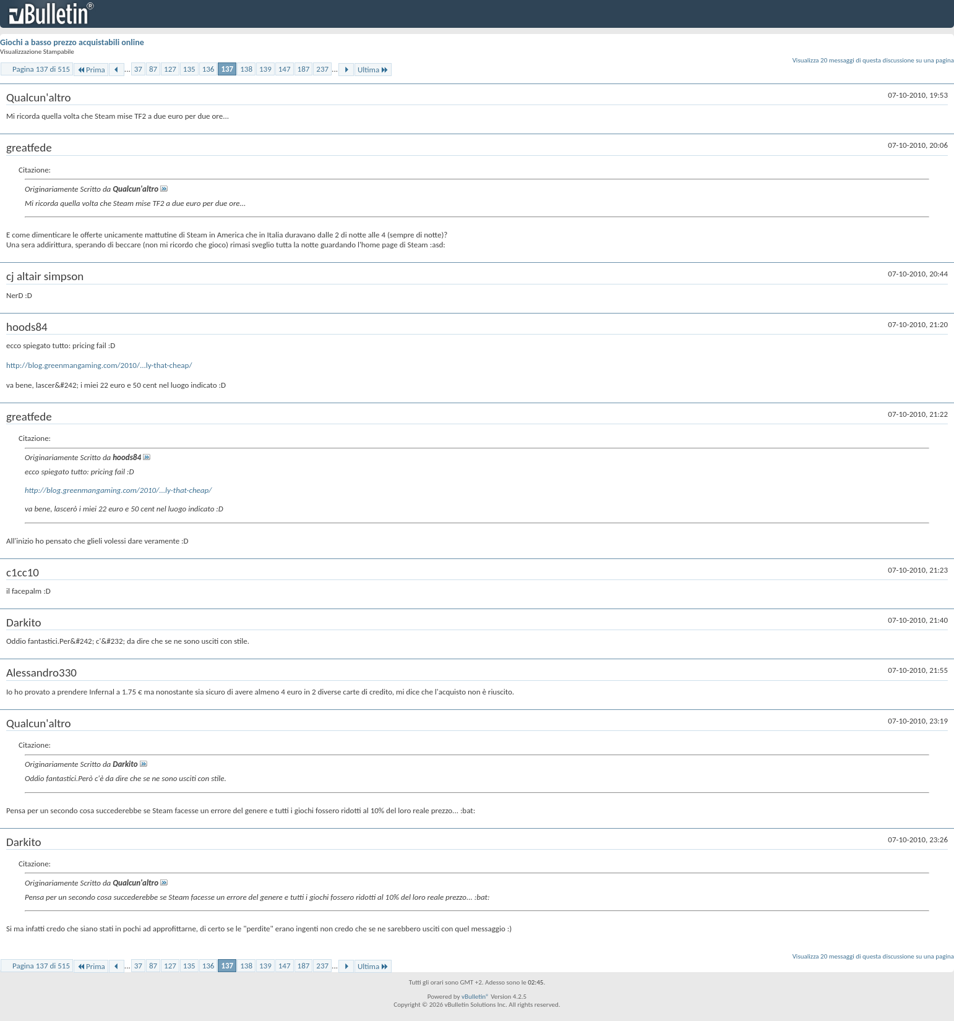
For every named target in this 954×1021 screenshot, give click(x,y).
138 (246, 69)
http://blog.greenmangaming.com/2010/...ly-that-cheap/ (99, 365)
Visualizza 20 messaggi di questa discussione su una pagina (873, 60)
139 (265, 69)
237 (322, 69)
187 (304, 69)
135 (189, 69)
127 (170, 69)
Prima (91, 69)
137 (227, 69)
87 (153, 69)
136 (208, 69)
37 (138, 69)
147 (284, 69)
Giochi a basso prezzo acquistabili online (72, 42)
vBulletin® (475, 997)
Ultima (373, 69)
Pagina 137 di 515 (41, 69)
